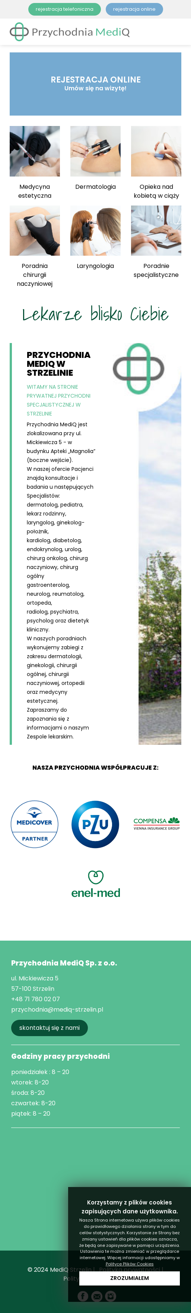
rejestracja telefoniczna (64, 9)
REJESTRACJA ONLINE (96, 83)
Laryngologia (95, 238)
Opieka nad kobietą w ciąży (156, 163)
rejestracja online (134, 9)
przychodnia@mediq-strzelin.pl (57, 1009)
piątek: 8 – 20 (30, 1114)
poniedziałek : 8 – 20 (40, 1072)
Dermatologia (95, 158)
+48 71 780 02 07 (35, 999)
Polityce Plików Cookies (130, 1264)
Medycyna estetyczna (35, 163)
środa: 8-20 (28, 1093)
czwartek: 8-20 (33, 1103)
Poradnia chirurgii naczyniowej (35, 247)
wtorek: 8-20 (30, 1082)
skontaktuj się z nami (49, 1027)
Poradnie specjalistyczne (156, 242)
